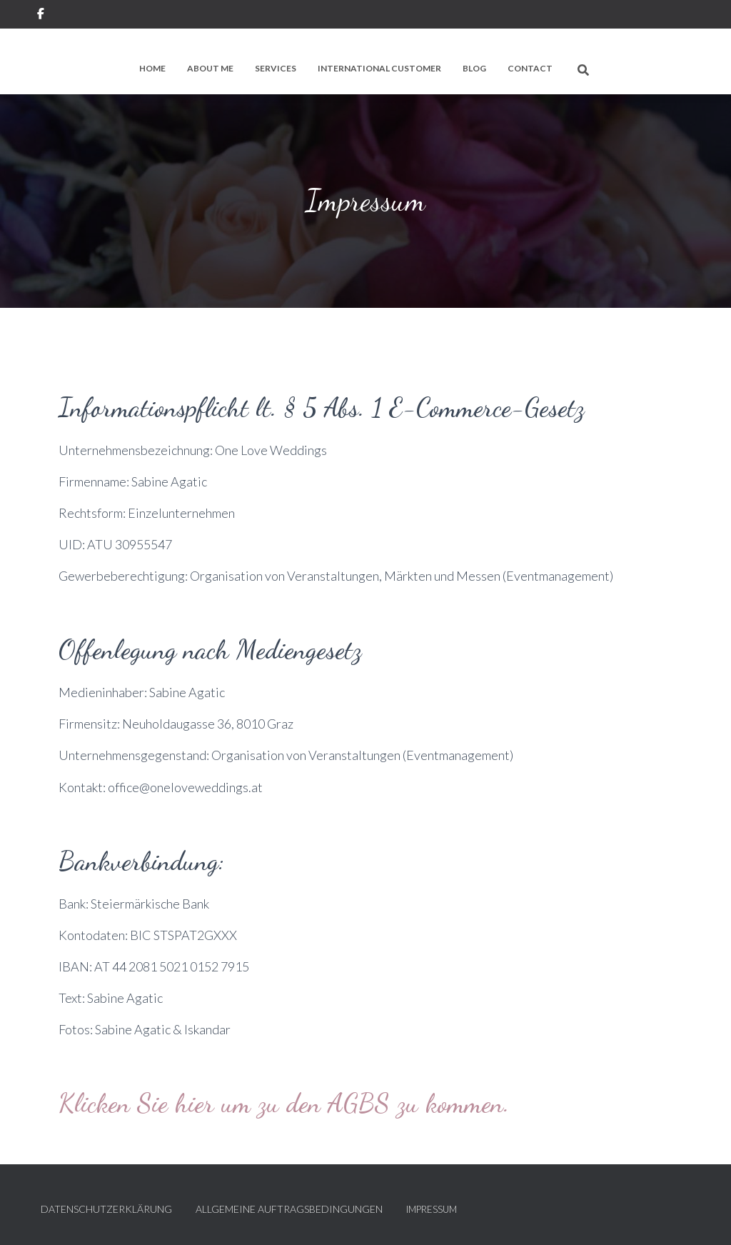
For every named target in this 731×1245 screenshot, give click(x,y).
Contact (530, 68)
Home (152, 68)
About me (210, 68)
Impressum (431, 1209)
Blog (474, 68)
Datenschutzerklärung (106, 1209)
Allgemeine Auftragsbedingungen (289, 1209)
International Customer (379, 68)
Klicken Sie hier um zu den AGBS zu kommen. (284, 1103)
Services (275, 68)
